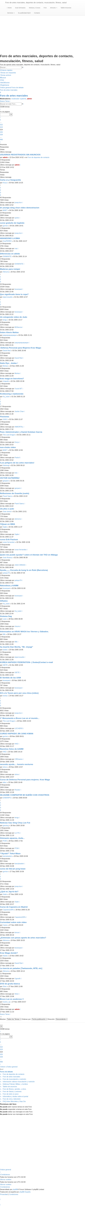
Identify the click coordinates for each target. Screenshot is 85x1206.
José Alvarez (7, 557)
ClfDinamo (18, 759)
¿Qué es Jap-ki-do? (9, 891)
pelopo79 (6, 573)
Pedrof (17, 457)
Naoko (5, 956)
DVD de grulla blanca (10, 984)
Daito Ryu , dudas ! (9, 363)
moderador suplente (18, 99)
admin (29, 99)
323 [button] (1, 127)
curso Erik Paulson (9, 539)
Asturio (17, 626)
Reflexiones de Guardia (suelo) (14, 493)
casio (5, 619)
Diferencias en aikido (10, 254)
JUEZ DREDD (20, 565)
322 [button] (1, 125)
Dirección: (58, 1019)
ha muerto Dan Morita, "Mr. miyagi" (16, 647)
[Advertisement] (42, 35)
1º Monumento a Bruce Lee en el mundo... (19, 718)
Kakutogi (6, 465)
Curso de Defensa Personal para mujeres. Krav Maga (25, 780)
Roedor (17, 790)
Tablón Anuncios (65, 8)
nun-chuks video (8, 447)
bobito (5, 650)
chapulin (6, 381)
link (16, 473)
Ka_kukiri (6, 396)
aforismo (18, 519)
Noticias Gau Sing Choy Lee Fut (15, 823)
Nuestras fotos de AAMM (11, 749)
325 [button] (1, 132)
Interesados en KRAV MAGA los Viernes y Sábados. (24, 631)
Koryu (5, 183)
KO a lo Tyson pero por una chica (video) (19, 693)
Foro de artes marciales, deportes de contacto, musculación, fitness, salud (35, 3)
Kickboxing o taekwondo (11, 394)
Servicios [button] (11, 13)
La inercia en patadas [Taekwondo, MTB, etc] (21, 968)
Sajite (5, 527)
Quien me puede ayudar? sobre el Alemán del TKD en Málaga (29, 555)
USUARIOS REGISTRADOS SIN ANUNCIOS (20, 155)
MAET (5, 210)
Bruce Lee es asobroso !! (12, 999)
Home (9, 8)
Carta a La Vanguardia (10, 180)
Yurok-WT (18, 389)
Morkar (5, 366)
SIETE (5, 665)
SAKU (5, 419)
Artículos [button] (53, 8)
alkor (5, 782)
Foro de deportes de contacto (38, 157)
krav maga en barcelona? (12, 378)
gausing (6, 825)
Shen (5, 986)
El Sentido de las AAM (10, 678)
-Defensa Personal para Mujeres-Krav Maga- (20, 348)
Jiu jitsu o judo (7, 509)
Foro (45, 8)
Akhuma (6, 272)
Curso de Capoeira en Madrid (14, 907)
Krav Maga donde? (9, 953)
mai (16, 248)
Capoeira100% (8, 910)
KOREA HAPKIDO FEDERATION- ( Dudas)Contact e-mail (26, 662)
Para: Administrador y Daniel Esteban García (21, 432)
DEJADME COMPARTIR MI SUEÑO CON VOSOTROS (24, 795)
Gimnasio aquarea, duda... (12, 838)
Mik (4, 634)
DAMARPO (7, 798)
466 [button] (1, 139)
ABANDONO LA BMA (10, 238)
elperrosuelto (8, 297)
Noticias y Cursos (34, 8)
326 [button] (1, 134)
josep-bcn (18, 202)
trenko (5, 696)
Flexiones (4, 417)
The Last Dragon (9, 435)
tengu (5, 320)
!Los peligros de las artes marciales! (17, 463)
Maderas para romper (10, 269)
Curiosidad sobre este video (13, 922)
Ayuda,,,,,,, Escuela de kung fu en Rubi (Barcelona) (24, 570)
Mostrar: (10, 1019)
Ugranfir (18, 978)
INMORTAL (19, 427)
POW (5, 841)
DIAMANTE (7, 256)
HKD (16, 744)
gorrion (5, 226)
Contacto (37, 13)
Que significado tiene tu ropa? (14, 294)
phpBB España (25, 1192)
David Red (7, 350)
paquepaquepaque (10, 335)
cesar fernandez (9, 542)
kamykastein (7, 856)
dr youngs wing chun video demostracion (19, 208)
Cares (5, 925)
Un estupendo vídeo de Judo (13, 317)
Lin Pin (17, 833)
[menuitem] (8, 73)
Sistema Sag (6, 616)
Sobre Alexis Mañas (9, 332)
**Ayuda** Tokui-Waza (10, 853)
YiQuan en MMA (7, 524)
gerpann (6, 481)
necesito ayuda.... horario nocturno (16, 764)
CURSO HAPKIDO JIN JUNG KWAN (16, 733)
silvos (5, 767)
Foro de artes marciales (14, 95)
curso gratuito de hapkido (12, 223)
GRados (4, 601)
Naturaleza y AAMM (9, 585)
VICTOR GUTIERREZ (9, 478)
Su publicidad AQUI (24, 13)
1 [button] (0, 120)
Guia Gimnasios (20, 8)
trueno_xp (6, 1002)
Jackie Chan (19, 411)
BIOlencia (18, 327)
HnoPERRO (7, 241)
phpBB (15, 1189)
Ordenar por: (34, 1019)
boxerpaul (18, 289)
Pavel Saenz (7, 496)
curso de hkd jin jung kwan (12, 869)
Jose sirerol (7, 511)
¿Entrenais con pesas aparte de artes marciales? (23, 938)
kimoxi (17, 932)
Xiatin (5, 894)
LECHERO (19, 728)
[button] (0, 109)
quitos (17, 218)
